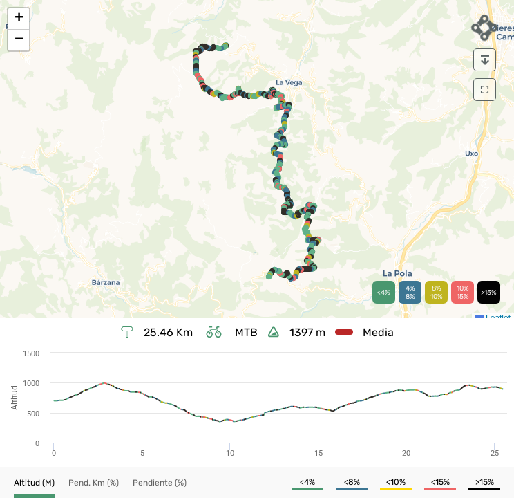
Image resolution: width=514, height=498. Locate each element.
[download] (484, 59)
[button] (18, 19)
